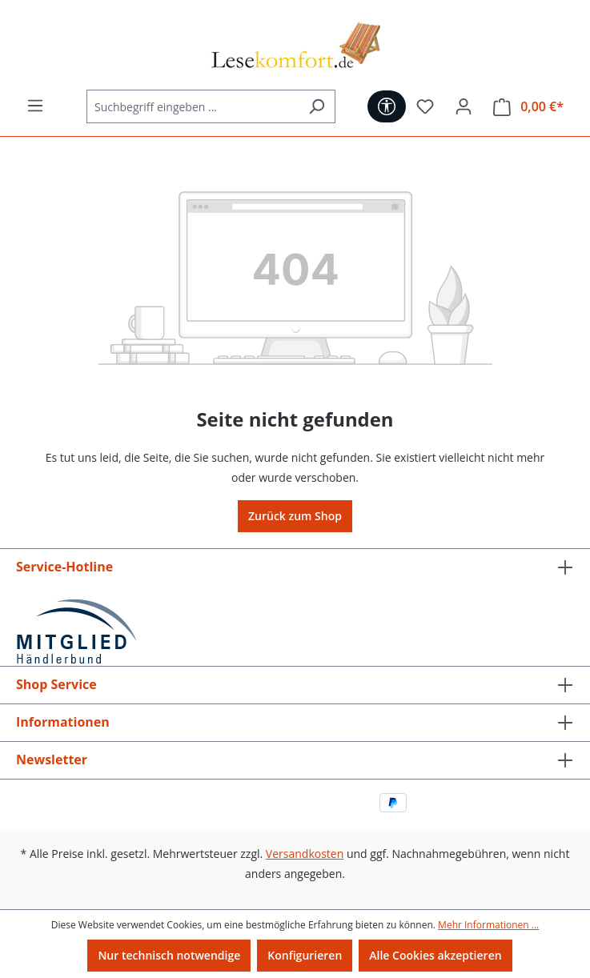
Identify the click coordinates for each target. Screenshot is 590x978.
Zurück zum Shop (295, 515)
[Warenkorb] (528, 106)
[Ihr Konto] (463, 106)
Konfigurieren (304, 955)
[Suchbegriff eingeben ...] (192, 106)
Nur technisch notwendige (169, 955)
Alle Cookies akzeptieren (435, 955)
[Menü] (35, 106)
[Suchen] (316, 106)
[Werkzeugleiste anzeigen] (386, 106)
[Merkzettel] (425, 106)
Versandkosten (304, 853)
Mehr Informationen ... (488, 925)
